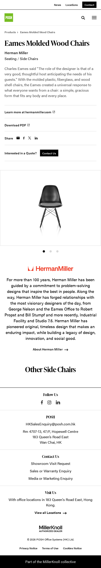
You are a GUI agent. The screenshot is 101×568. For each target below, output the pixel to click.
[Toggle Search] (83, 18)
